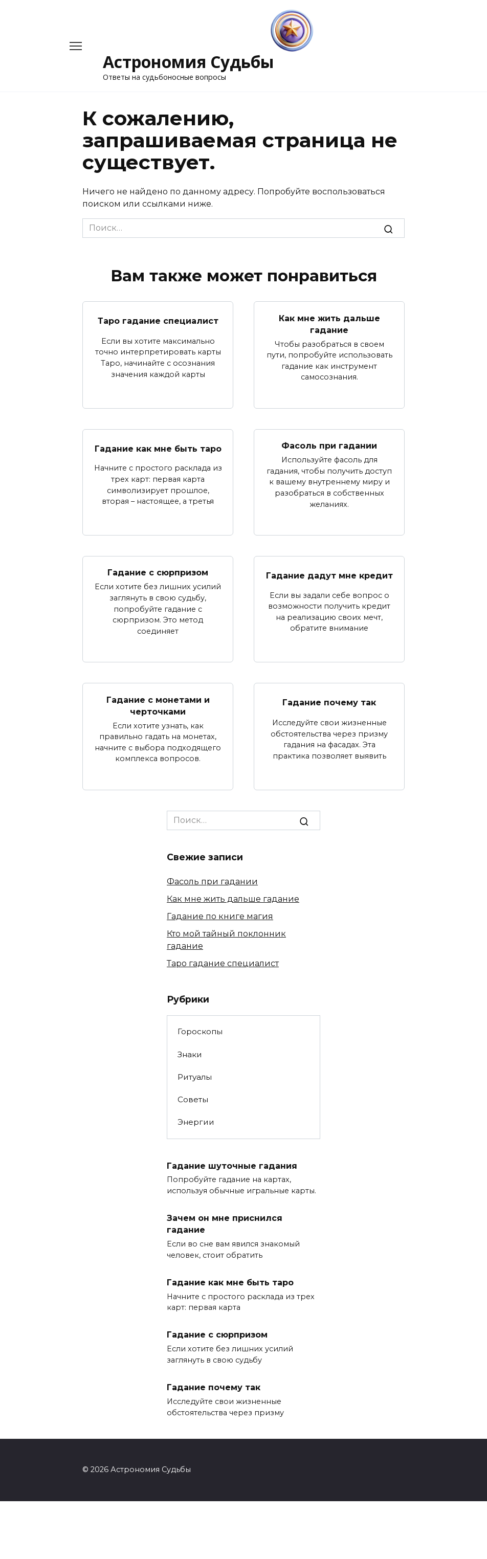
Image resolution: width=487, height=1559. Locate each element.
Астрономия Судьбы (188, 62)
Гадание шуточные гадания (232, 1163)
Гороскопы (200, 1030)
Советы (193, 1097)
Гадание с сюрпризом (157, 571)
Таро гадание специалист (158, 320)
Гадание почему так (329, 700)
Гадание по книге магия (220, 914)
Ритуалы (195, 1075)
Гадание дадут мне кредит (329, 574)
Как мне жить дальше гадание (329, 323)
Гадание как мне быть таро (158, 447)
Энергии (196, 1120)
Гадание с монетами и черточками (158, 703)
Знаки (190, 1052)
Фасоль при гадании (329, 445)
